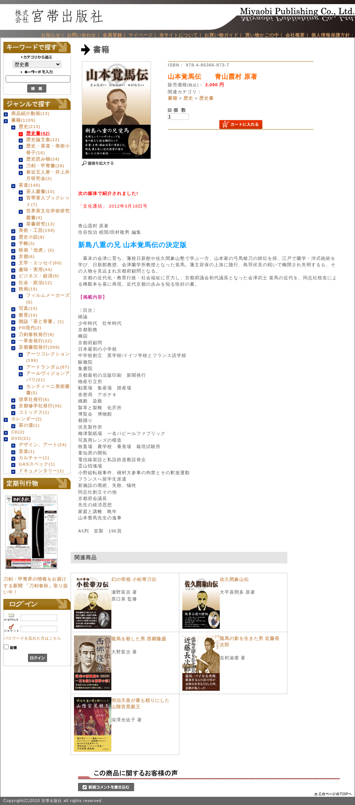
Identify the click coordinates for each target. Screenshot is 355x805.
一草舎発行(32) (35, 340)
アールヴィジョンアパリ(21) (48, 376)
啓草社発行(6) (34, 399)
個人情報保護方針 (330, 34)
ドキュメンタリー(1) (41, 470)
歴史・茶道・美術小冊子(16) (48, 149)
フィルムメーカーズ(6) (48, 298)
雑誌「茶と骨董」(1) (41, 321)
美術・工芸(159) (37, 230)
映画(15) (28, 288)
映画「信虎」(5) (36, 250)
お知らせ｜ (53, 34)
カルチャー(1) (34, 457)
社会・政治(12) (35, 282)
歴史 (188, 98)
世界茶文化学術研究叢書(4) (48, 214)
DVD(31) (21, 438)
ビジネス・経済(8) (39, 275)
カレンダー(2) (26, 418)
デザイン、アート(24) (43, 444)
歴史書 (206, 98)
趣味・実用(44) (35, 269)
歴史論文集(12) (43, 139)
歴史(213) (29, 126)
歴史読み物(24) (43, 158)
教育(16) (28, 315)
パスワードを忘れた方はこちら (32, 638)
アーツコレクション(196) (48, 357)
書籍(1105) (23, 120)
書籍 (173, 98)
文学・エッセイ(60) (40, 262)
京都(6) (27, 256)
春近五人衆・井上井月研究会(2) (48, 175)
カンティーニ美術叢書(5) (48, 389)
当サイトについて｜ (181, 34)
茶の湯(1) (29, 425)
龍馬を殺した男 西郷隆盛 (138, 638)
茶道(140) (29, 185)
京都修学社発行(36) (40, 405)
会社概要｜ (297, 34)
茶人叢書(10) (40, 191)
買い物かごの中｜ (264, 34)
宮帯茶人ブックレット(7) (48, 200)
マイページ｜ (143, 34)
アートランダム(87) (48, 366)
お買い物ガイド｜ (223, 34)
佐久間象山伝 (234, 579)
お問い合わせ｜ (84, 34)
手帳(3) (27, 243)
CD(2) (18, 431)
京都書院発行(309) (39, 347)
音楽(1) (27, 451)
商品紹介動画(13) (30, 113)
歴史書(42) (38, 133)
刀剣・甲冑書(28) (45, 165)
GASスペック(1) (37, 463)
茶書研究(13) (40, 223)
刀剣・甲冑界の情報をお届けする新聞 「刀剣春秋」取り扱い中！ (35, 585)
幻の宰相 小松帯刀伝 (134, 579)
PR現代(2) (30, 327)
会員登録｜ (115, 34)
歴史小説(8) (31, 236)
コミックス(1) (34, 412)
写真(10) (28, 308)
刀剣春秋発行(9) (36, 334)
